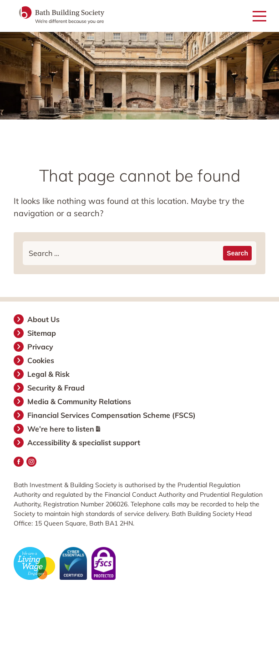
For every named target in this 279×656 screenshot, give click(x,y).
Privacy (40, 347)
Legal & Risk (49, 374)
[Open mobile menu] (259, 16)
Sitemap (42, 333)
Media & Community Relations (79, 401)
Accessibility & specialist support (84, 442)
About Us (44, 319)
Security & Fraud (56, 388)
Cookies (41, 360)
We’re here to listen (64, 429)
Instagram (31, 462)
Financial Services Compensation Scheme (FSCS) (112, 415)
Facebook (19, 462)
